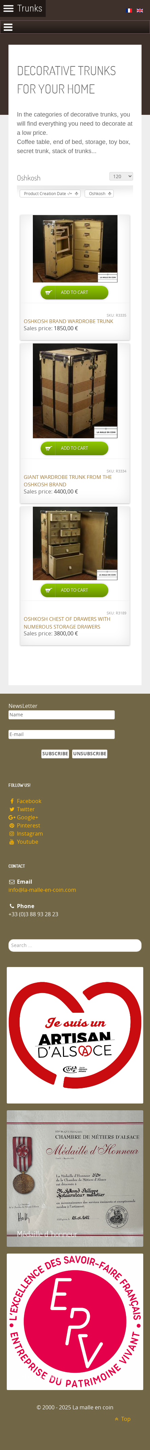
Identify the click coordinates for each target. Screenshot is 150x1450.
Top (122, 1419)
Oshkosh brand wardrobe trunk (68, 321)
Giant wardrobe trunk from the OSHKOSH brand (68, 481)
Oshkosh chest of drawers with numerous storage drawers (67, 623)
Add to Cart (74, 292)
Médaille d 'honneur (47, 1233)
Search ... (8, 939)
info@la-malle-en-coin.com (42, 890)
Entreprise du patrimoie (54, 1377)
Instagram (25, 834)
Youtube (23, 842)
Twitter (21, 809)
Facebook (24, 801)
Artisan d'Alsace (41, 1090)
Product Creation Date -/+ (48, 193)
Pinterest (24, 825)
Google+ (23, 817)
